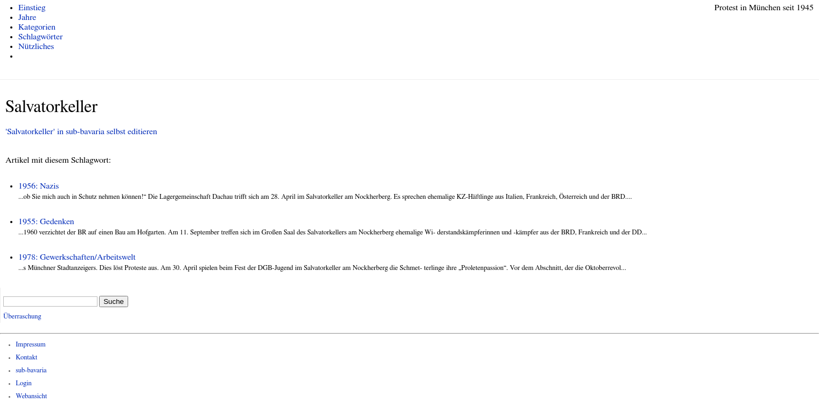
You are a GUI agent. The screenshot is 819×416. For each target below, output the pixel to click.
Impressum (31, 344)
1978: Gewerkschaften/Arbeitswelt (77, 257)
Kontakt (26, 357)
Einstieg (32, 7)
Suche (113, 301)
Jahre (27, 17)
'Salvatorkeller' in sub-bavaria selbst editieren (81, 131)
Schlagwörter (40, 36)
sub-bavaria (31, 370)
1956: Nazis (38, 186)
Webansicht (31, 396)
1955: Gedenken (46, 221)
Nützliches (36, 46)
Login (24, 383)
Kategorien (36, 27)
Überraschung (22, 316)
